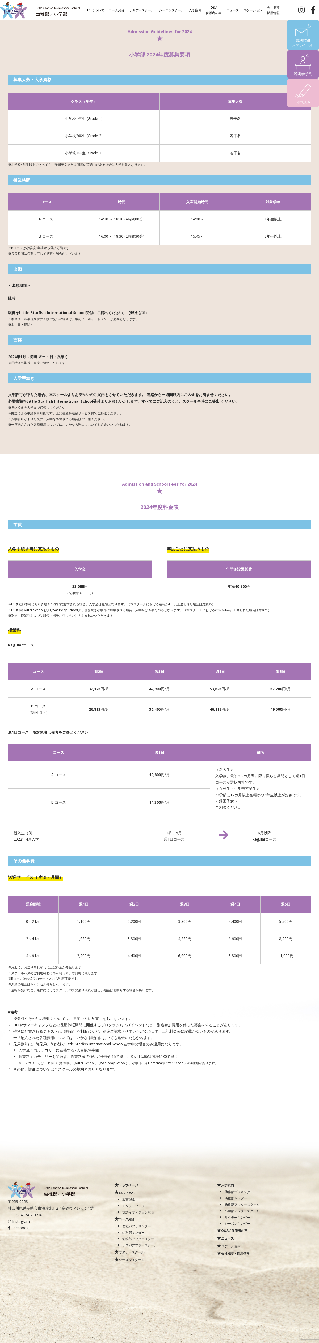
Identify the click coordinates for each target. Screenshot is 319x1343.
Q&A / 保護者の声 (234, 1230)
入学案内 (195, 10)
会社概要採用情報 (273, 10)
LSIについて (95, 10)
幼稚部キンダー (133, 1232)
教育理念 (128, 1199)
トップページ (128, 1185)
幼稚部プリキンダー (136, 1226)
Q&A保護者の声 (214, 10)
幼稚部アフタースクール (139, 1239)
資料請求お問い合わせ (303, 43)
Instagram (19, 1221)
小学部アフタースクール (139, 1245)
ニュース (232, 10)
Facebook (18, 1227)
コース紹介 (117, 10)
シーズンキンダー (237, 1223)
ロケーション (252, 10)
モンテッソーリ (133, 1206)
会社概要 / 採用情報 (235, 1253)
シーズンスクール (171, 10)
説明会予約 (303, 73)
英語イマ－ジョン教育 (138, 1212)
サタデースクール (141, 10)
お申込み (303, 102)
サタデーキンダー (237, 1217)
